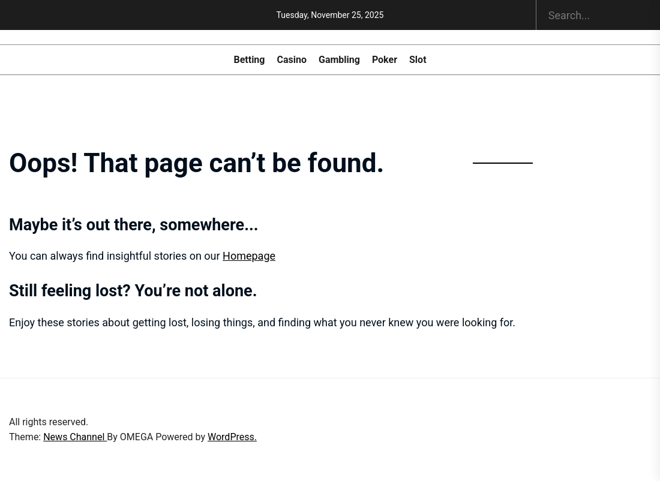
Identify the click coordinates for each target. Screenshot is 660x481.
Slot (418, 60)
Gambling (339, 60)
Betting (249, 60)
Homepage (249, 255)
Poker (384, 60)
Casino (291, 60)
